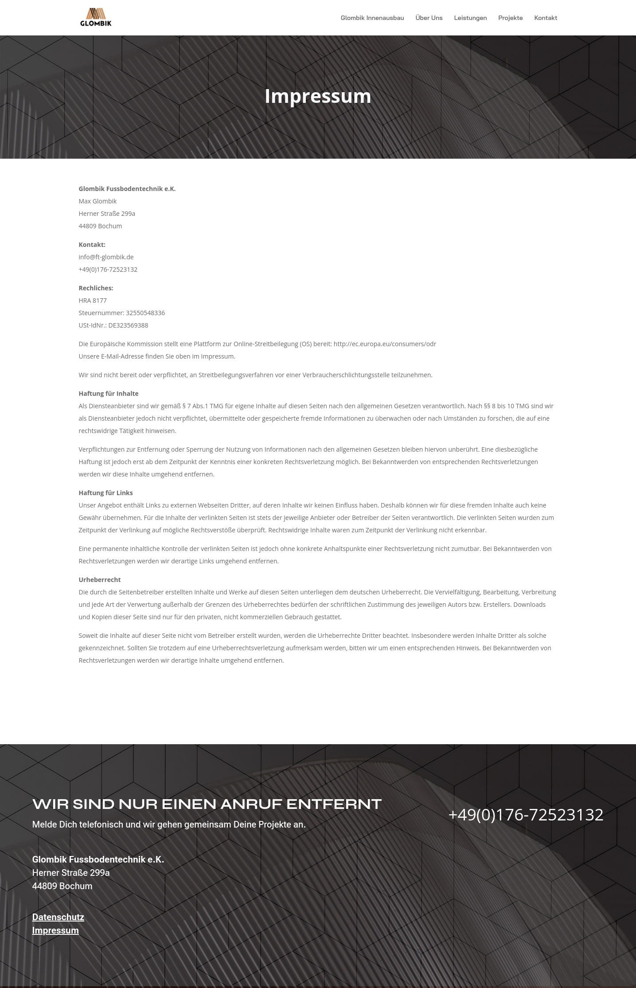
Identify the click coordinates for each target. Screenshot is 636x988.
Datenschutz (58, 917)
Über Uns (429, 18)
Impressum (55, 930)
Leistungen (470, 18)
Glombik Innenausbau (372, 18)
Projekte (511, 18)
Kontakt (546, 18)
